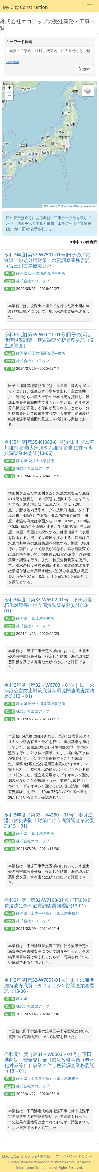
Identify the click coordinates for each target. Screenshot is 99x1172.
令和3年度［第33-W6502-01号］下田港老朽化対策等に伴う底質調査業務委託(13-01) (48, 605)
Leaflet (50, 206)
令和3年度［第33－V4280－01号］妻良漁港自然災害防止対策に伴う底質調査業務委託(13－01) (49, 820)
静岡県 (21, 998)
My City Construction (25, 7)
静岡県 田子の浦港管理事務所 (40, 273)
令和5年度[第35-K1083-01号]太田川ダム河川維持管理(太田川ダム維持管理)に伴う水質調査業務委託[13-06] (49, 447)
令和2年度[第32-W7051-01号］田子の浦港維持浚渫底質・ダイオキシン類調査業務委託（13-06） (49, 985)
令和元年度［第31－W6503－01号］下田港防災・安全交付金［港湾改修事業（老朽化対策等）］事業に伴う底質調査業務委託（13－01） (49, 1062)
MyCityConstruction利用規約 (26, 1156)
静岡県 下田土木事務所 (35, 618)
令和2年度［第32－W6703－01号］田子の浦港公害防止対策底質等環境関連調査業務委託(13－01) (49, 690)
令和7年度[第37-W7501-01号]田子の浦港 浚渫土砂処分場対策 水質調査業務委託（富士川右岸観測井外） (49, 260)
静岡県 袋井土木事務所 (35, 460)
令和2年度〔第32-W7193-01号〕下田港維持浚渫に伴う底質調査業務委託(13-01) (48, 903)
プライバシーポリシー (73, 1156)
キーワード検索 (19, 41)
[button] (9, 89)
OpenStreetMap (70, 206)
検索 (84, 69)
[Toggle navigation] (89, 6)
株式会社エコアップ (32, 280)
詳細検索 (12, 62)
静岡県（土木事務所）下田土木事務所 (47, 913)
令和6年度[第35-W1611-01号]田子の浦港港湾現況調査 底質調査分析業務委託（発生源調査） (49, 340)
